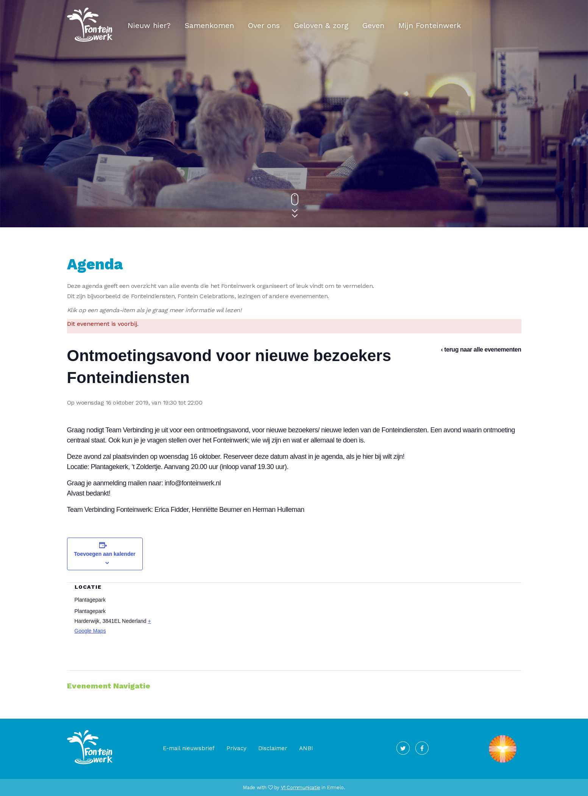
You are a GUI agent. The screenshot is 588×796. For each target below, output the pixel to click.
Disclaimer (272, 748)
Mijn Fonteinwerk (429, 25)
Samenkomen (209, 25)
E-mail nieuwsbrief (189, 748)
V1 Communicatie (300, 787)
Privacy (236, 748)
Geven (373, 25)
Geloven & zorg (321, 25)
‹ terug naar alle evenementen (481, 349)
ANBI (306, 748)
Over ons (264, 25)
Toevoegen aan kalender (104, 554)
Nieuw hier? (149, 25)
